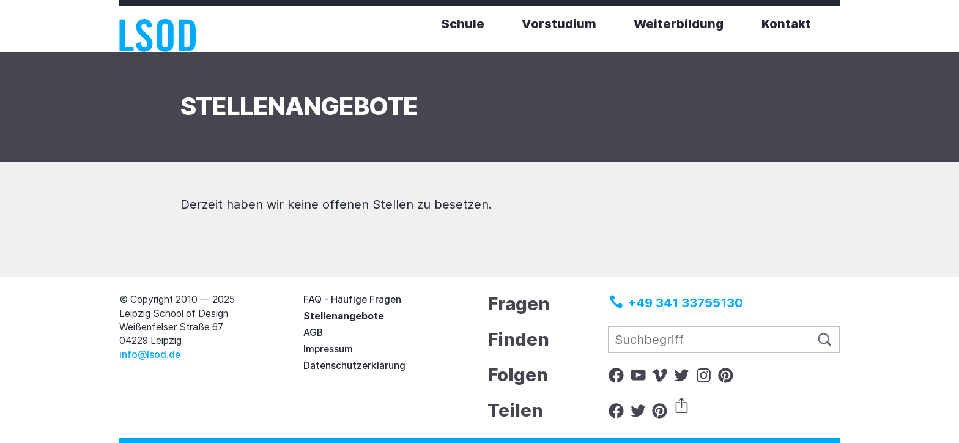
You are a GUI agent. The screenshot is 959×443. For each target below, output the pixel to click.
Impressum (328, 349)
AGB (313, 332)
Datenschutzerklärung (354, 365)
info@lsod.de (149, 354)
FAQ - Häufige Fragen (352, 299)
